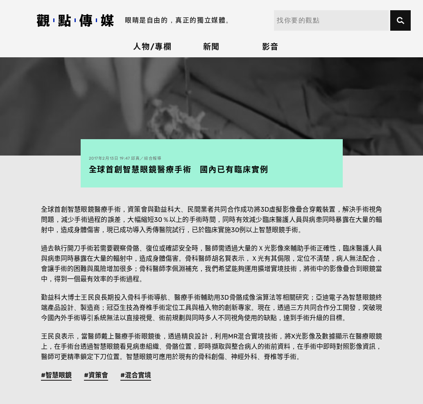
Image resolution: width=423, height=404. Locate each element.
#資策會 (96, 375)
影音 (270, 47)
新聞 (211, 47)
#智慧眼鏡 (56, 375)
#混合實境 (135, 375)
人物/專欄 (152, 47)
